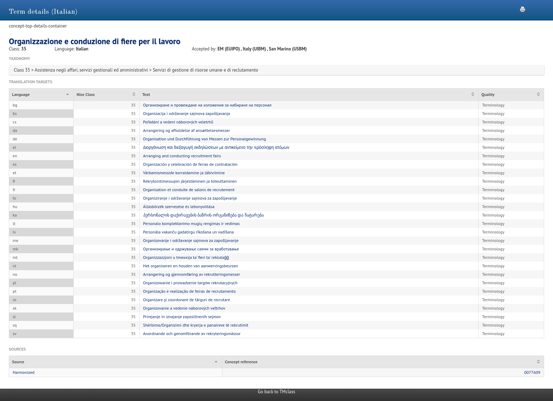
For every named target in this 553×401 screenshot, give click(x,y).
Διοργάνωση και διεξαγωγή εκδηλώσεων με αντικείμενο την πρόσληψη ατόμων (216, 147)
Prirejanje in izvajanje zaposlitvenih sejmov (182, 316)
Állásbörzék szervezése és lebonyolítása (179, 206)
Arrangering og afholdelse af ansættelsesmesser (186, 130)
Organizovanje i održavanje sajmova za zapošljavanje (191, 240)
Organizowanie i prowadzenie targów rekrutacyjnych (190, 282)
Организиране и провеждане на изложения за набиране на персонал (207, 105)
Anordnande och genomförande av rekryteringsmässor (192, 333)
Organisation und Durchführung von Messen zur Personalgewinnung (204, 138)
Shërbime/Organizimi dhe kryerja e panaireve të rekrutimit (196, 325)
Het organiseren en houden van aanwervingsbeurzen (190, 265)
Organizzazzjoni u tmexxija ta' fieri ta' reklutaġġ (186, 257)
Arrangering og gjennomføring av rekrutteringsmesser (191, 274)
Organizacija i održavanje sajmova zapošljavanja (186, 113)
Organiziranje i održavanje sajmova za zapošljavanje (190, 198)
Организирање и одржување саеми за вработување (191, 248)
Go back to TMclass (276, 392)
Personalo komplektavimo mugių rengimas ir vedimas (191, 223)
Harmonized (24, 372)
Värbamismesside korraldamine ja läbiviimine (184, 172)
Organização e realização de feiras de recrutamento (189, 291)
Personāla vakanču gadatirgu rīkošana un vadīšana (188, 232)
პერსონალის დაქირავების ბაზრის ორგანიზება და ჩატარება (203, 215)
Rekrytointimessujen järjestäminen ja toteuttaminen (190, 181)
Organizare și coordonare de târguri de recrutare (186, 299)
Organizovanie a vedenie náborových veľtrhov (184, 308)
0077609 (532, 372)
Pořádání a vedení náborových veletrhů (178, 121)
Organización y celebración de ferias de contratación (190, 164)
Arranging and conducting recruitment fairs (182, 155)
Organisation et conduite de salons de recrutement (189, 189)
